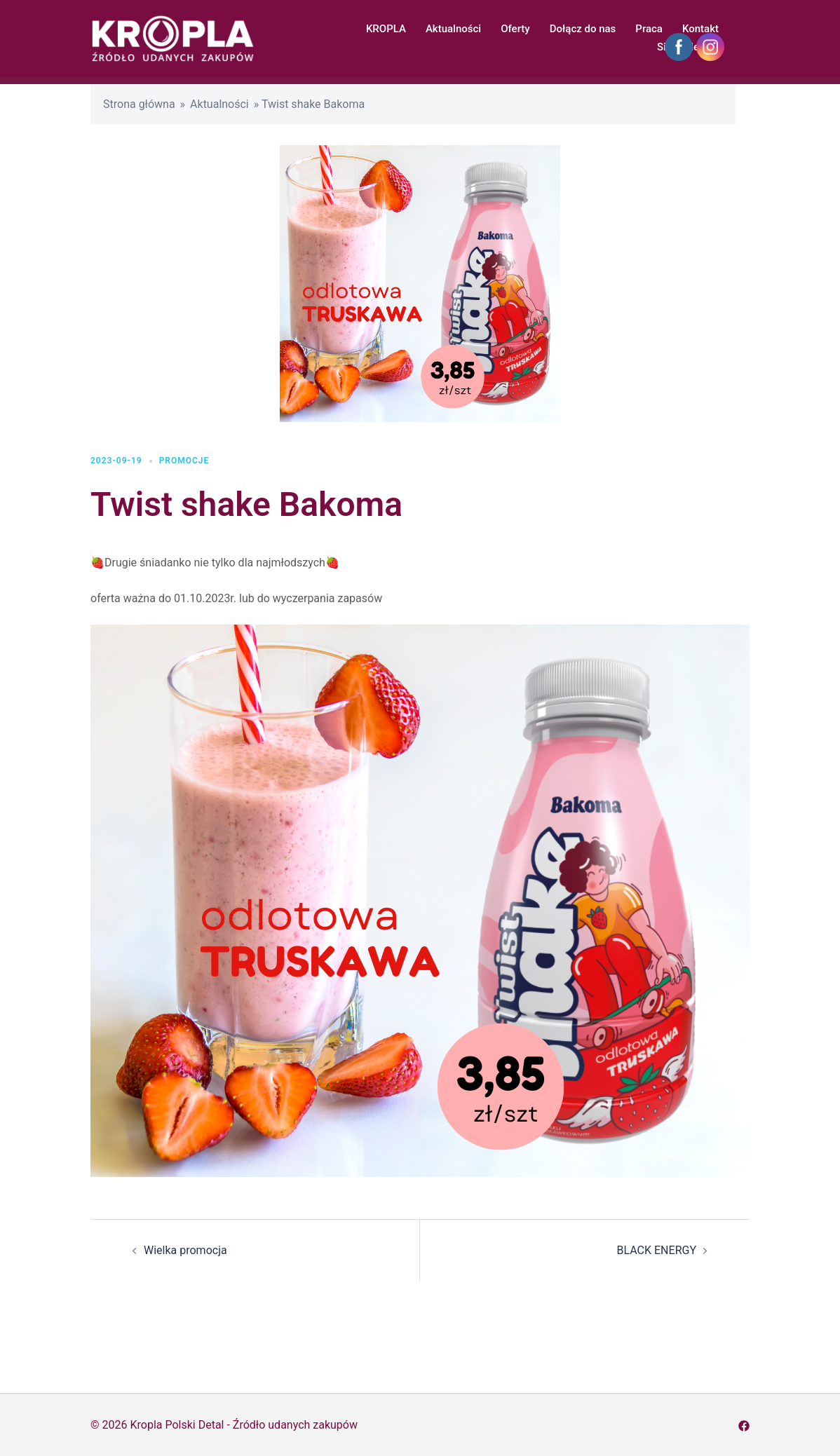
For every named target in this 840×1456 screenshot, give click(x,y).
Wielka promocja (185, 1250)
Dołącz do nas (583, 28)
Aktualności (453, 28)
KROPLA (386, 28)
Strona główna (139, 104)
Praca (649, 28)
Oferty (515, 28)
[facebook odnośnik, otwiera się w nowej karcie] (744, 1424)
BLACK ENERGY (656, 1250)
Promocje (184, 460)
